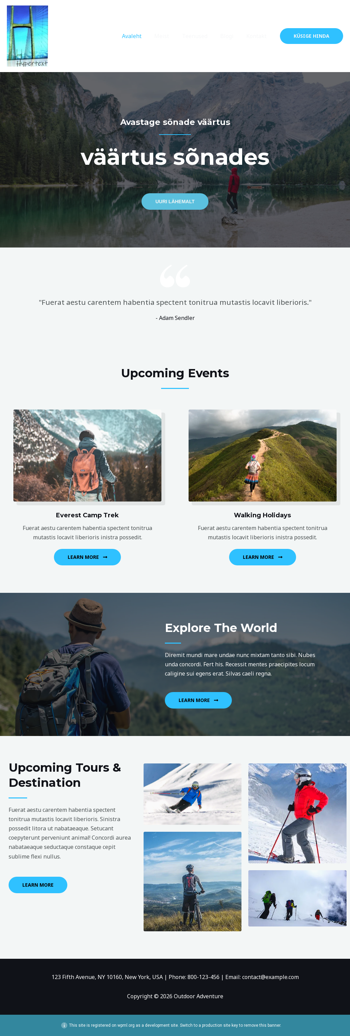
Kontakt (257, 36)
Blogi (229, 36)
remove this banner (262, 1025)
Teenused (199, 36)
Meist (168, 36)
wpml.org (126, 1025)
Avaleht (140, 36)
